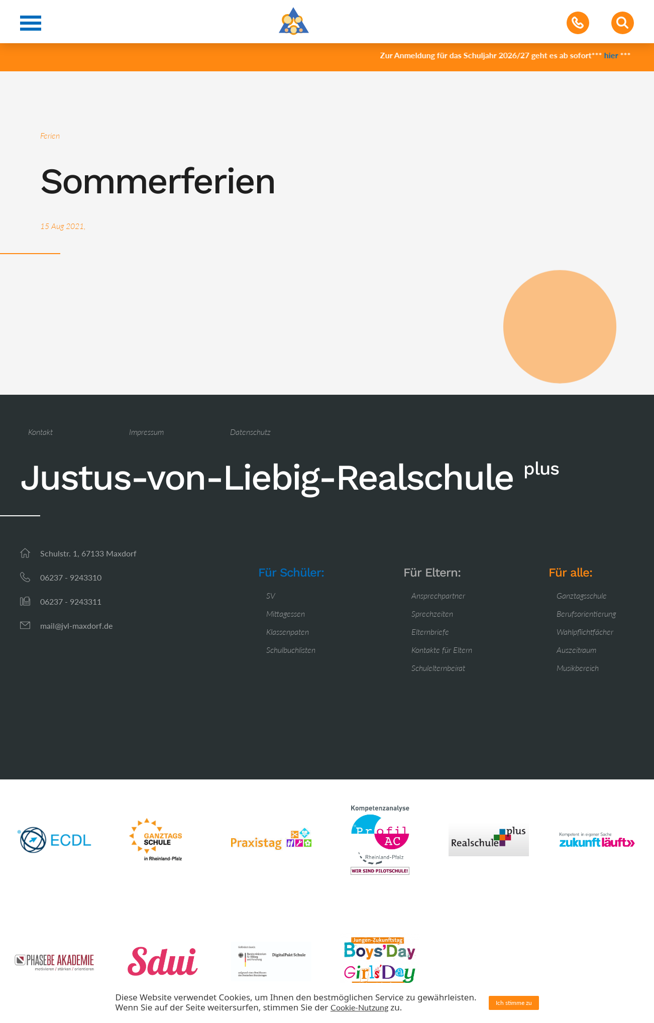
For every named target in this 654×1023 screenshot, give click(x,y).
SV (270, 595)
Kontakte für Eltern (441, 649)
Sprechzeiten (432, 613)
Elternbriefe (430, 631)
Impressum (146, 431)
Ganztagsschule (582, 595)
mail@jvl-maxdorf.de (76, 625)
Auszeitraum (576, 649)
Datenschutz (250, 431)
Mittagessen (285, 613)
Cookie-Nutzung (359, 1007)
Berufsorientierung (586, 613)
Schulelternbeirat (438, 667)
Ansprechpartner (438, 595)
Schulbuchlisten (290, 649)
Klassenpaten (287, 631)
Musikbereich (578, 667)
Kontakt (40, 431)
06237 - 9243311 (70, 601)
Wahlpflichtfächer (585, 631)
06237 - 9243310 (70, 577)
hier (615, 55)
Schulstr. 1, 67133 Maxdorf (88, 553)
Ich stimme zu (514, 1002)
